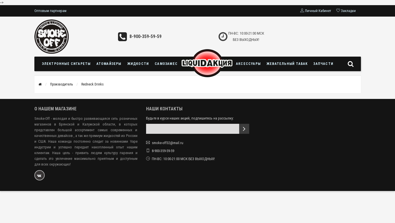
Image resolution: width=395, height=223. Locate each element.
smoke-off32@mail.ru (167, 143)
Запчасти (323, 64)
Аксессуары (248, 64)
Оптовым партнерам (50, 11)
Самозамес (166, 64)
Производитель (61, 84)
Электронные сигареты (66, 64)
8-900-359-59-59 (145, 36)
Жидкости (138, 64)
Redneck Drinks (92, 84)
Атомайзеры (109, 64)
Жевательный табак (287, 64)
